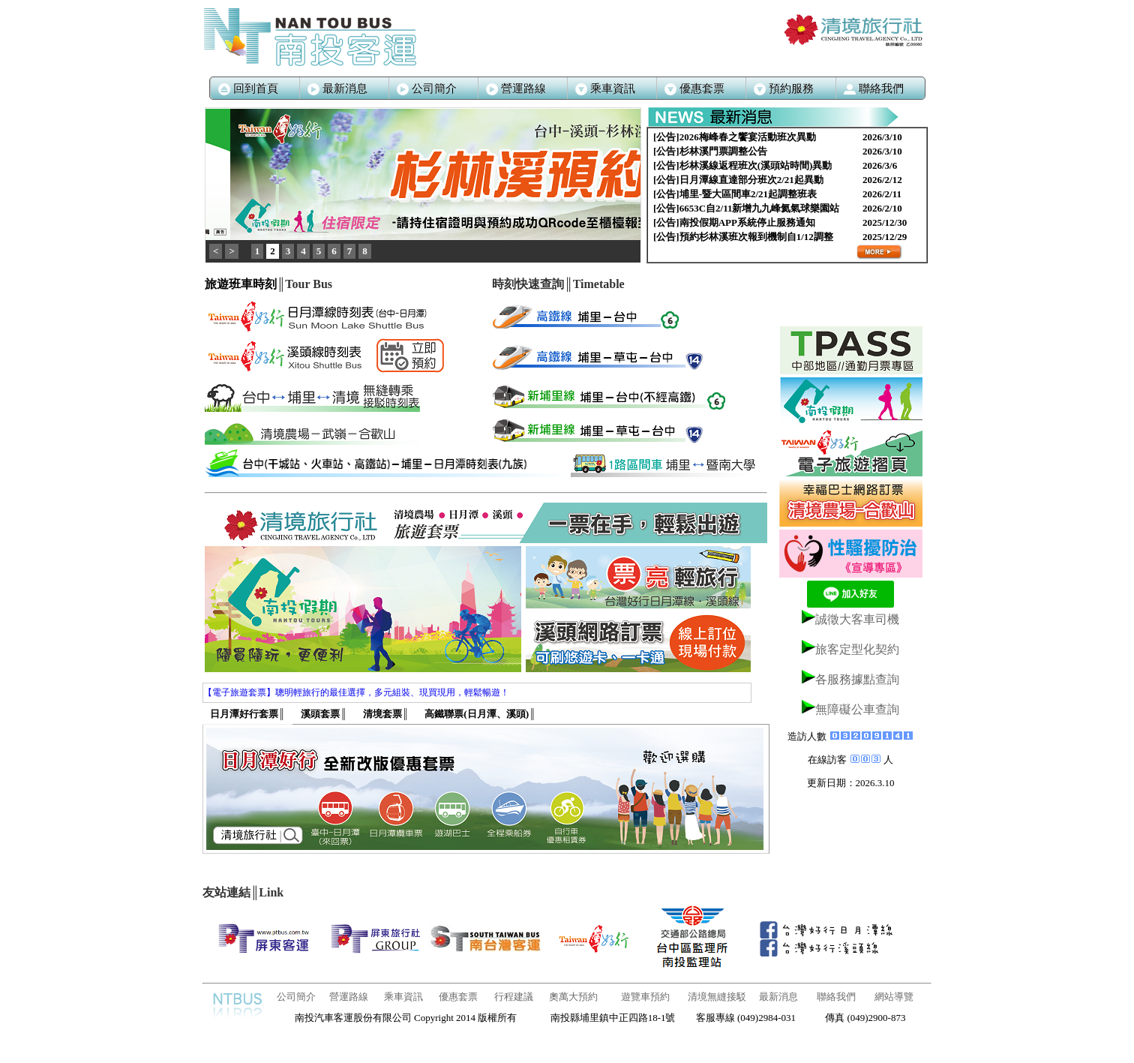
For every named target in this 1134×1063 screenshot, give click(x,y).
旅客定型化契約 (857, 649)
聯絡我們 (836, 996)
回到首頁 (248, 88)
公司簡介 (427, 88)
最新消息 (338, 88)
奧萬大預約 (573, 996)
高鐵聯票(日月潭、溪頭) (480, 713)
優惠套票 (458, 996)
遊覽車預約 (645, 996)
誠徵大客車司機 (857, 619)
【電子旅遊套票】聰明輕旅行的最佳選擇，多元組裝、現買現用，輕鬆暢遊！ (356, 692)
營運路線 (516, 88)
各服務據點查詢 (857, 679)
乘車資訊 (403, 996)
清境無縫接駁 (717, 996)
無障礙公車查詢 (857, 709)
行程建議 (513, 996)
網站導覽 (894, 996)
